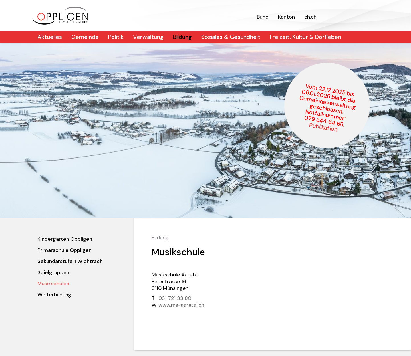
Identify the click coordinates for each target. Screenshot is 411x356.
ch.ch (310, 16)
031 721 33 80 (174, 298)
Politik (116, 37)
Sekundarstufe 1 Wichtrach (70, 261)
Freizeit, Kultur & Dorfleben (305, 37)
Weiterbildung (54, 294)
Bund (263, 16)
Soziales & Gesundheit (230, 37)
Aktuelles (49, 37)
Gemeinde (85, 37)
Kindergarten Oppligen (64, 239)
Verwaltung (148, 37)
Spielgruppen (53, 272)
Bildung (182, 37)
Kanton (286, 16)
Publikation (323, 127)
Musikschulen (53, 283)
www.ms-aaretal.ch (181, 305)
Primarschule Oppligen (64, 250)
